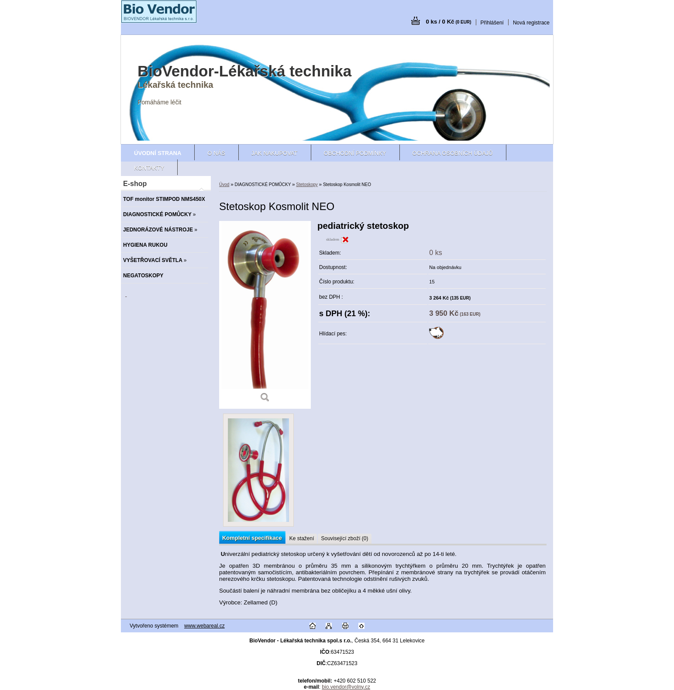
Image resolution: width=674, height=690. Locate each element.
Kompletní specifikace (252, 538)
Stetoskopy (306, 184)
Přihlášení (492, 23)
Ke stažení (301, 538)
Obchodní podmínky (355, 153)
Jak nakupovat (274, 153)
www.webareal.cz (204, 626)
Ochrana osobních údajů (453, 153)
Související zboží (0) (344, 538)
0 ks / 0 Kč (448, 21)
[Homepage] (157, 153)
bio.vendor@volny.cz (346, 687)
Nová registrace (531, 23)
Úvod (224, 184)
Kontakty (149, 168)
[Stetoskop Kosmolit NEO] (265, 314)
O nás (216, 153)
